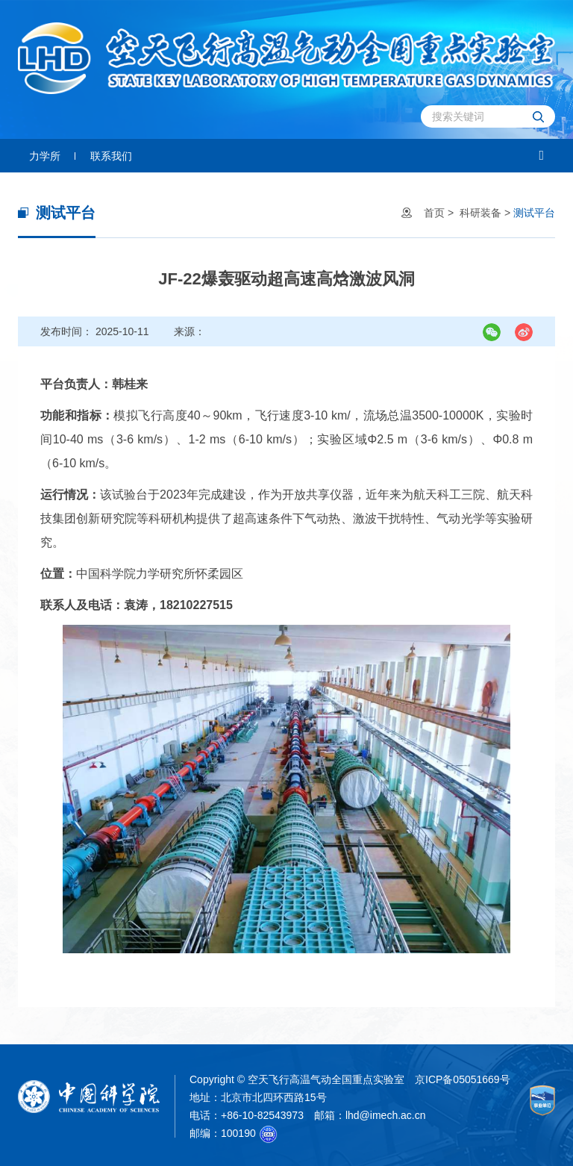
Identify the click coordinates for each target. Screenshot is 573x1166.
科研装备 (480, 213)
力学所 (44, 156)
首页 (434, 213)
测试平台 (534, 213)
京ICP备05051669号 (462, 1079)
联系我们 (111, 156)
